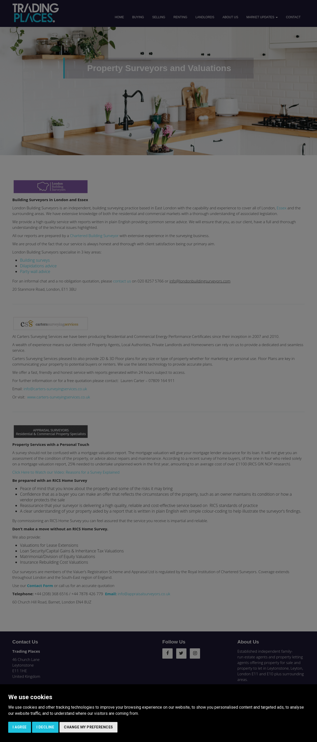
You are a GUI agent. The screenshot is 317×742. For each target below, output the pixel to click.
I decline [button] (45, 727)
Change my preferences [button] (88, 727)
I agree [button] (20, 727)
